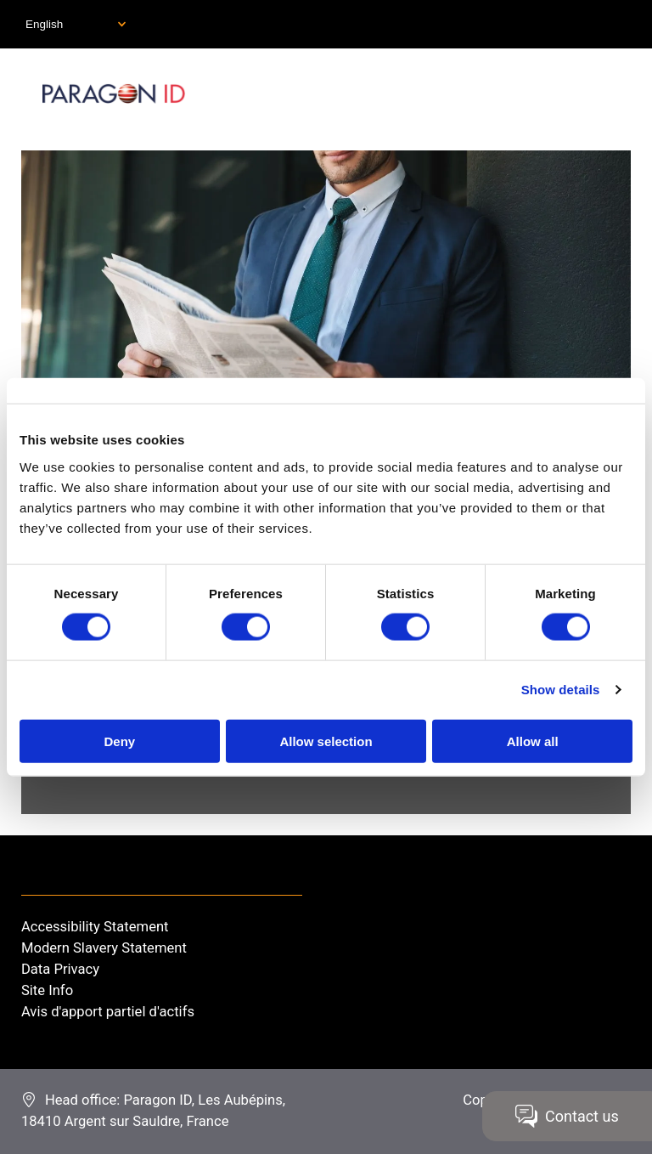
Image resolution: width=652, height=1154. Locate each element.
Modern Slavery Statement (104, 948)
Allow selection (325, 740)
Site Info (47, 990)
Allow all (533, 740)
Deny (119, 740)
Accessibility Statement (95, 927)
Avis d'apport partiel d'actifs (107, 1012)
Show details (560, 689)
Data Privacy (60, 969)
